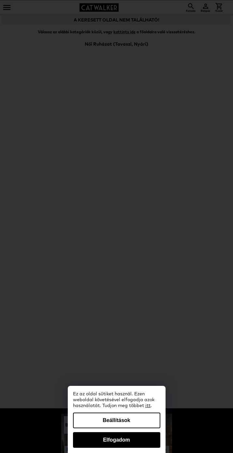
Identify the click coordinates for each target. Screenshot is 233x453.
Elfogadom (116, 440)
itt (148, 405)
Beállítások (116, 420)
